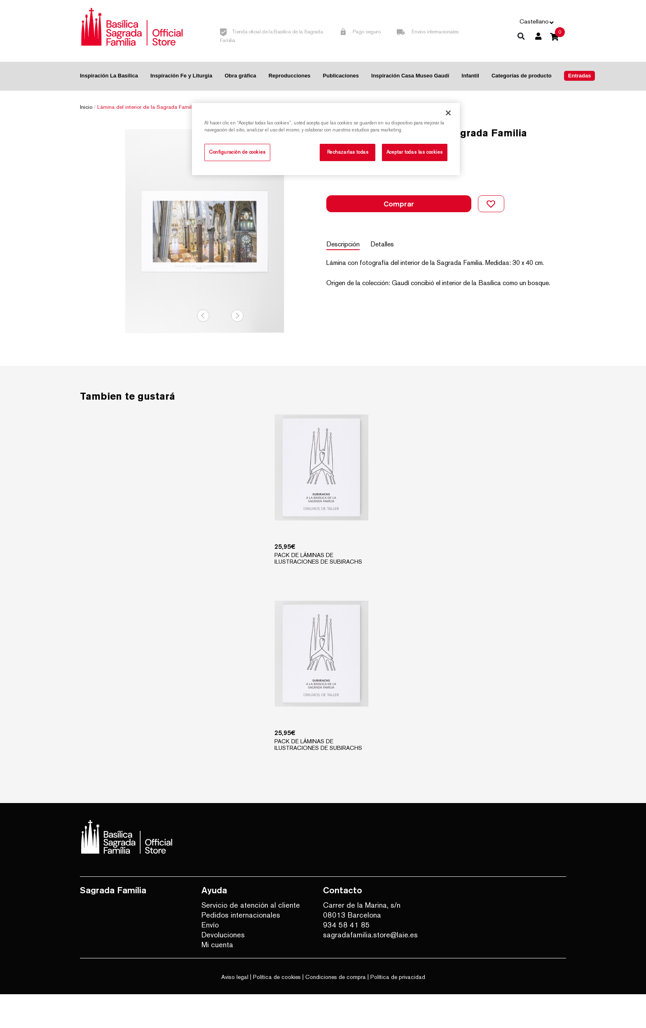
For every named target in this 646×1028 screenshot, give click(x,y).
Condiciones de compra (335, 1010)
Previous (203, 346)
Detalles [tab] (388, 231)
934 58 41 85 (346, 958)
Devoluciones (223, 968)
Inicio (86, 107)
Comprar (399, 197)
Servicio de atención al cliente (250, 938)
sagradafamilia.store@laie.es (370, 968)
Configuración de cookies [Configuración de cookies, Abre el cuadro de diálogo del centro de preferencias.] (237, 152)
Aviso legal (234, 1010)
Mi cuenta (217, 978)
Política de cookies (277, 1010)
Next (237, 346)
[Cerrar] (448, 113)
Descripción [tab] (343, 231)
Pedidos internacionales (240, 948)
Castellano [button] (534, 21)
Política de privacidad (397, 1010)
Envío (210, 958)
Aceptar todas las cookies (414, 152)
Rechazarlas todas (348, 152)
